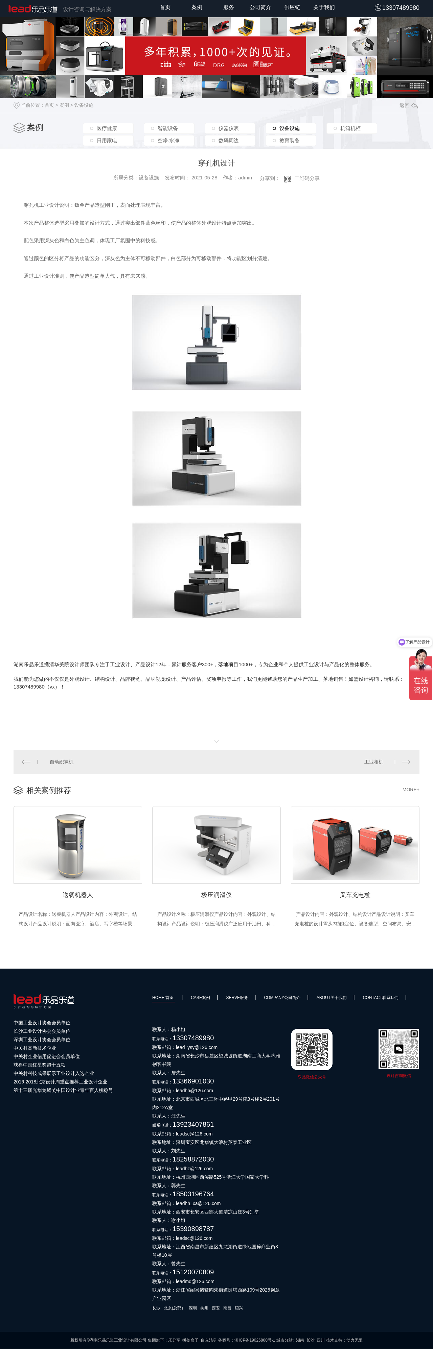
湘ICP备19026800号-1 (254, 1340)
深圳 (193, 1308)
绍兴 (239, 1308)
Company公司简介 (282, 998)
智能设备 (168, 128)
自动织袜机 (62, 762)
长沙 (156, 1308)
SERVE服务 (237, 998)
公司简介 (260, 7)
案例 (196, 7)
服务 (228, 7)
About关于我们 (332, 998)
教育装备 (289, 140)
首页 (165, 7)
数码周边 (229, 140)
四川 (321, 1340)
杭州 (204, 1308)
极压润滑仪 (216, 895)
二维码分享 (307, 178)
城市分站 (284, 1340)
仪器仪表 (229, 128)
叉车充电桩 (355, 895)
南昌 (227, 1308)
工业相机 (373, 762)
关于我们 (324, 7)
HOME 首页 (163, 998)
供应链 (292, 7)
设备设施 (83, 105)
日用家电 (107, 140)
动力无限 (354, 1340)
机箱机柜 (350, 128)
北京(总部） (174, 1308)
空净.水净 (168, 140)
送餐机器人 (78, 895)
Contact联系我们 (380, 998)
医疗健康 (107, 128)
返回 (409, 105)
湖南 (300, 1340)
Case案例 (200, 998)
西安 (216, 1308)
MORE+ (411, 789)
